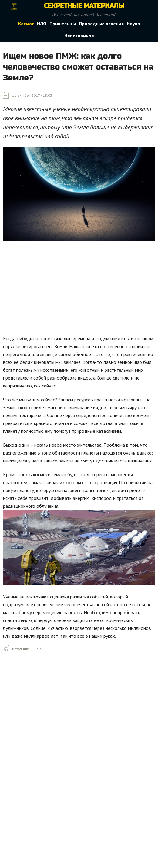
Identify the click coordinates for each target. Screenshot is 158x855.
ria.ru (38, 648)
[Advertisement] (80, 290)
